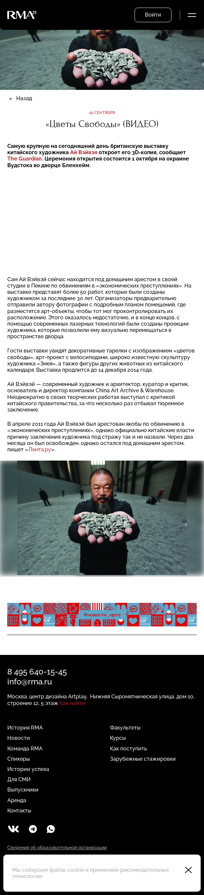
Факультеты (125, 728)
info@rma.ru (29, 681)
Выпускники (23, 790)
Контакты (19, 810)
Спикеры (18, 759)
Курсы (118, 738)
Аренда (16, 800)
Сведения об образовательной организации (57, 847)
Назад (24, 98)
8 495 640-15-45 (37, 671)
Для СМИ (19, 779)
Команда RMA (25, 748)
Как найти (72, 703)
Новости (18, 738)
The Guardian (24, 159)
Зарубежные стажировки (143, 759)
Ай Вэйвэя (84, 152)
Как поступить (128, 748)
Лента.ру (39, 449)
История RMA (25, 728)
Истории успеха (28, 769)
